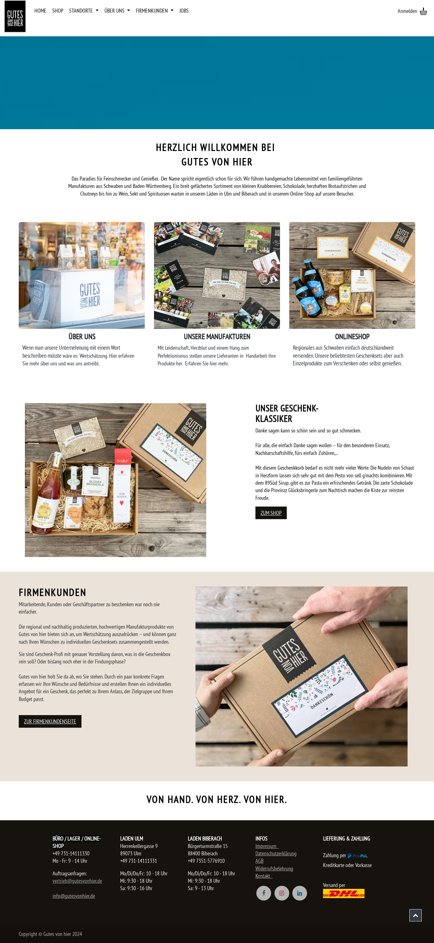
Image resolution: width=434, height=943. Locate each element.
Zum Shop (271, 512)
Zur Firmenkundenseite (50, 721)
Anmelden (407, 10)
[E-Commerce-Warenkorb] (423, 11)
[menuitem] (40, 11)
